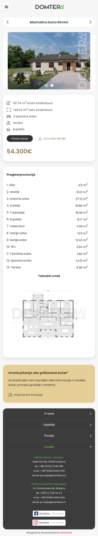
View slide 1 (46, 85)
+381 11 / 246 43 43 (51, 493)
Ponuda (67, 435)
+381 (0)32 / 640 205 (51, 466)
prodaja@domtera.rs (53, 475)
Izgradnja (67, 424)
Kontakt (68, 446)
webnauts (66, 532)
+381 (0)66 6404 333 (52, 471)
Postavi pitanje (19, 138)
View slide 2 (52, 85)
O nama (67, 413)
